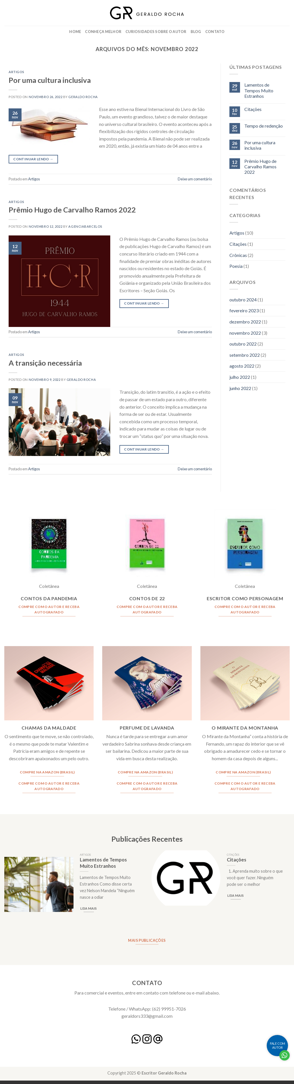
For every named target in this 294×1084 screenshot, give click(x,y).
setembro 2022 (244, 355)
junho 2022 (240, 388)
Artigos (16, 72)
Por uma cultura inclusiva (50, 80)
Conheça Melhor (103, 31)
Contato (215, 31)
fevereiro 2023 (244, 310)
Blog (196, 31)
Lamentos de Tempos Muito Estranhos (258, 90)
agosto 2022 (241, 366)
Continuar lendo (33, 159)
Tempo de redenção (263, 125)
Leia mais (88, 908)
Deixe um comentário (195, 179)
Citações (253, 109)
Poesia (236, 266)
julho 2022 (239, 377)
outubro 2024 (243, 299)
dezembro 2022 (245, 321)
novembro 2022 (245, 333)
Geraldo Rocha (83, 97)
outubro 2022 (243, 343)
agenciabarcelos (85, 226)
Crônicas (238, 255)
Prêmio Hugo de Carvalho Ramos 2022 (72, 209)
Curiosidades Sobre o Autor (156, 31)
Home (75, 31)
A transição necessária (45, 362)
